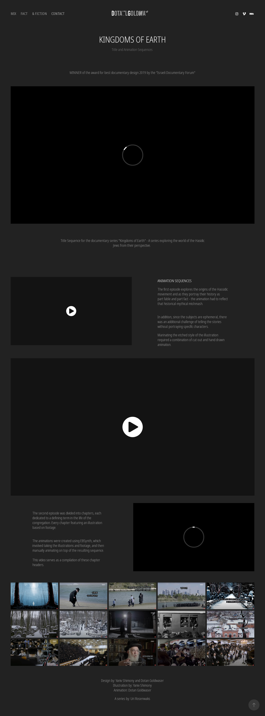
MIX (13, 13)
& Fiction (39, 13)
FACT (24, 13)
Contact (58, 13)
